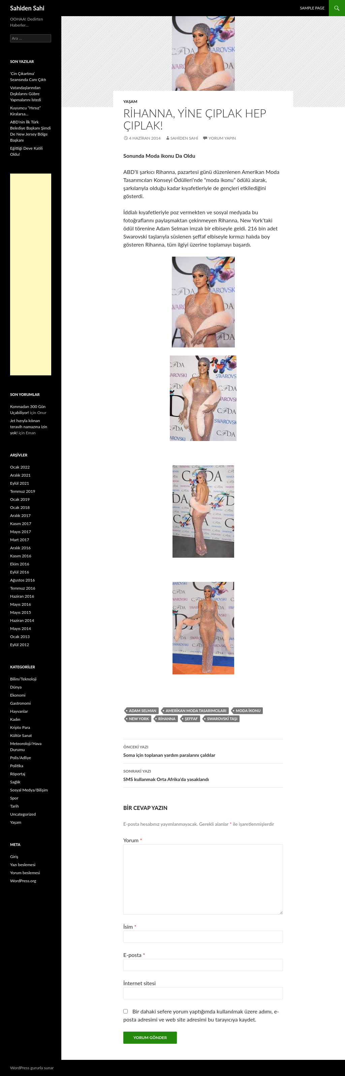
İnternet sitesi (139, 983)
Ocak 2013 (20, 636)
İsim (129, 926)
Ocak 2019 (20, 499)
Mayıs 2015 (20, 612)
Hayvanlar (19, 711)
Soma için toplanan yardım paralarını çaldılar (203, 750)
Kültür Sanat (21, 735)
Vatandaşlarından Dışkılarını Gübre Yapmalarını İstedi (25, 93)
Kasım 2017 (20, 523)
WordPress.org (23, 880)
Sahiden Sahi (27, 8)
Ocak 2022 (20, 467)
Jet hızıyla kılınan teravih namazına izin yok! (28, 426)
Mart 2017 (19, 539)
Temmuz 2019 (22, 491)
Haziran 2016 (22, 596)
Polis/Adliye (20, 757)
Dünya (16, 687)
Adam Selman (142, 710)
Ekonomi (18, 695)
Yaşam (130, 101)
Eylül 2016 (19, 571)
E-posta (134, 955)
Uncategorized (23, 814)
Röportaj (17, 773)
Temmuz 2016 (22, 588)
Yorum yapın (222, 138)
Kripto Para (20, 727)
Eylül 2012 (19, 644)
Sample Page (312, 8)
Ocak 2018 (20, 507)
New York (139, 718)
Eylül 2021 (19, 483)
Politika (16, 765)
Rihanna (167, 718)
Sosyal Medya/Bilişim (29, 789)
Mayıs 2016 (20, 604)
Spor (14, 798)
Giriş (14, 856)
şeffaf (191, 718)
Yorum (132, 840)
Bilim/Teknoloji (23, 678)
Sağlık (15, 781)
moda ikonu (248, 710)
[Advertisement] (30, 274)
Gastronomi (20, 703)
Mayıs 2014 (20, 628)
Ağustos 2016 (22, 580)
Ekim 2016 (19, 563)
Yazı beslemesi (22, 864)
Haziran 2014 (22, 620)
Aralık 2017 (20, 515)
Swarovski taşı (222, 718)
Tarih (14, 806)
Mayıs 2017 (20, 531)
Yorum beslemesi (25, 872)
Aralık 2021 (20, 475)
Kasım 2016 (20, 555)
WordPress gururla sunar (32, 1067)
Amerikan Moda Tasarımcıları (196, 710)
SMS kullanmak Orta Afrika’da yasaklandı (203, 774)
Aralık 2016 (20, 547)
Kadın (15, 719)
